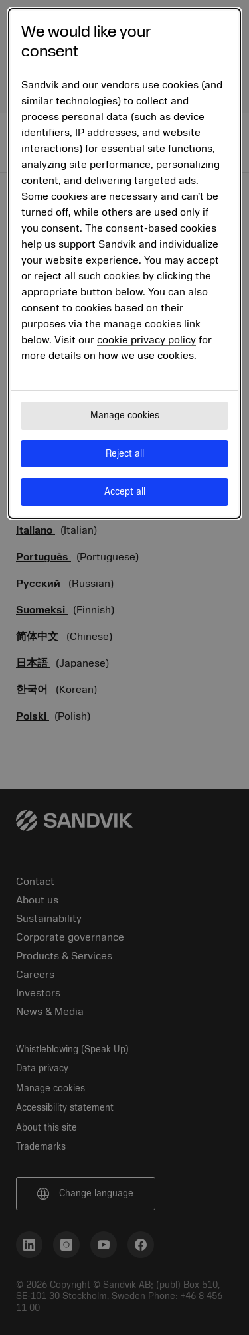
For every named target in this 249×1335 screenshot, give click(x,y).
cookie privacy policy (146, 340)
